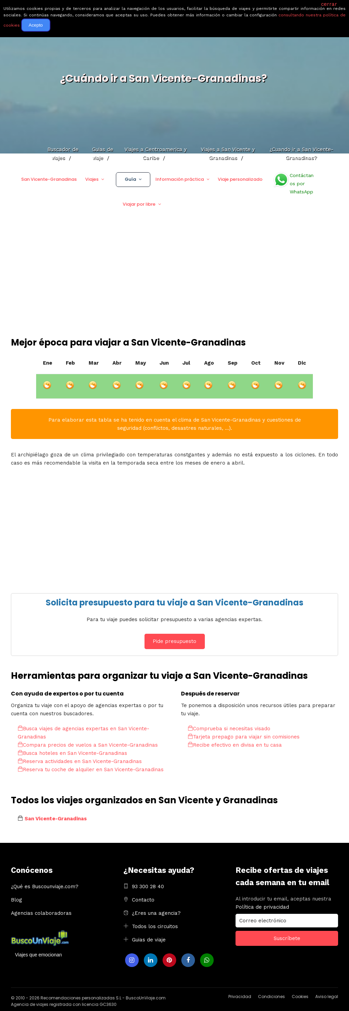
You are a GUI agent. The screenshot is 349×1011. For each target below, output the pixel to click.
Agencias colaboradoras (41, 913)
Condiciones (271, 996)
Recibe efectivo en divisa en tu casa (235, 745)
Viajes (91, 179)
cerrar (329, 4)
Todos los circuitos (155, 926)
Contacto (143, 900)
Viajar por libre (139, 204)
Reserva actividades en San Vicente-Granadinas (80, 761)
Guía (130, 179)
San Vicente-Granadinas (49, 179)
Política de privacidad (262, 907)
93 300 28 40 (148, 886)
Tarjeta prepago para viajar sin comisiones (244, 737)
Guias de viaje (149, 940)
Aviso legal (326, 996)
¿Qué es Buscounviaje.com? (44, 886)
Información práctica (179, 179)
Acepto (36, 25)
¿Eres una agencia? (156, 913)
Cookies (300, 996)
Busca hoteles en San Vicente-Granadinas (72, 753)
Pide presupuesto (174, 641)
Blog (16, 900)
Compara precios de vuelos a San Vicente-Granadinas (88, 745)
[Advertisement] (174, 285)
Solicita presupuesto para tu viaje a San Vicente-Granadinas (174, 602)
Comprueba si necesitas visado (229, 729)
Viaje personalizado (240, 179)
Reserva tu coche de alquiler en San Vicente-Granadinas (91, 769)
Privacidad (239, 996)
